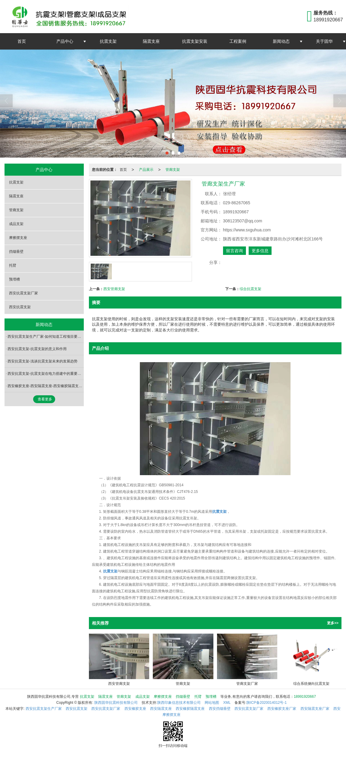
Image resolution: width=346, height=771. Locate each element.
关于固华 (324, 41)
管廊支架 (172, 170)
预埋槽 (14, 279)
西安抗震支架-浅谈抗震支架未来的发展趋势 (42, 361)
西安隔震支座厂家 (314, 709)
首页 (21, 41)
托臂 (12, 265)
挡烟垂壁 (16, 251)
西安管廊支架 (114, 289)
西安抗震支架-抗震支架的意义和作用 (37, 349)
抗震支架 (108, 41)
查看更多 (45, 399)
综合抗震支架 (250, 289)
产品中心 (64, 41)
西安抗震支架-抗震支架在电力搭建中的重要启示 (46, 373)
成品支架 (16, 224)
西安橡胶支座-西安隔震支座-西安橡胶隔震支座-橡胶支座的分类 (46, 386)
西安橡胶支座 (135, 709)
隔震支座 (151, 41)
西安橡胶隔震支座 (190, 709)
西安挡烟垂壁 (220, 709)
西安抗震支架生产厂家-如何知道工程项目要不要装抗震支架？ (46, 336)
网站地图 (212, 702)
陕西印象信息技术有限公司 (179, 702)
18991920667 (305, 696)
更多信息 (260, 250)
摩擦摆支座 (18, 238)
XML (227, 702)
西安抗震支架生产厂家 (44, 709)
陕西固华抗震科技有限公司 (116, 702)
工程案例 (237, 41)
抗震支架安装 (194, 41)
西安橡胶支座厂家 (281, 709)
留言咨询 (234, 250)
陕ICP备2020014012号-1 (267, 702)
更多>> (332, 623)
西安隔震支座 (161, 709)
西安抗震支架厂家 (23, 293)
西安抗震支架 (20, 307)
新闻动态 (281, 41)
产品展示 (146, 170)
